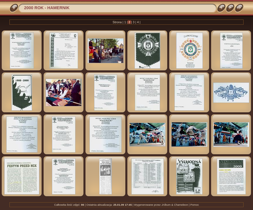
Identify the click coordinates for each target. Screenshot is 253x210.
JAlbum (166, 204)
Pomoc (194, 204)
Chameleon (181, 204)
